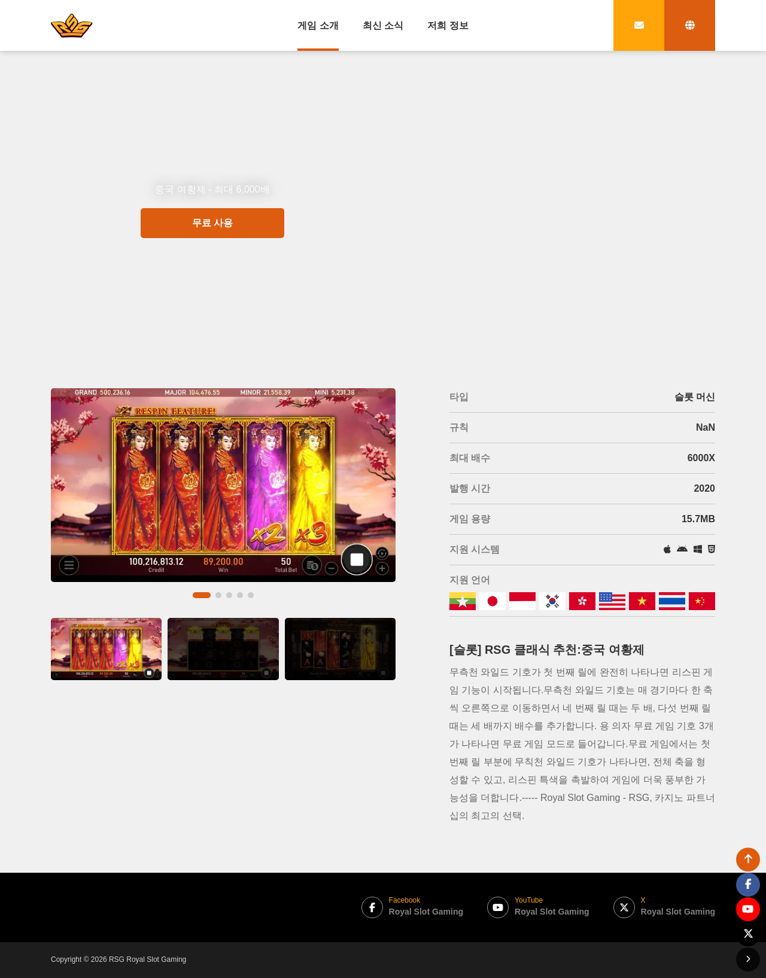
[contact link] (638, 25)
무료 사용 (212, 266)
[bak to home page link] (72, 25)
